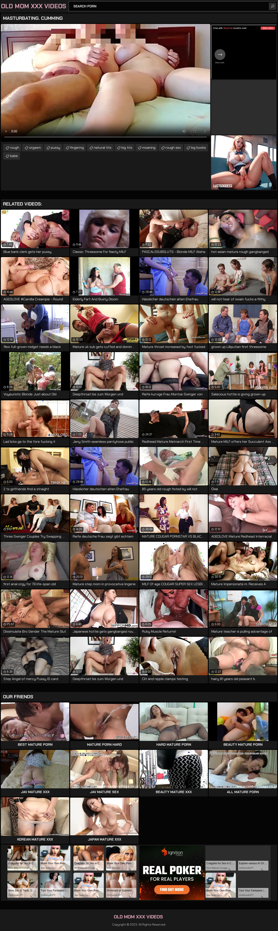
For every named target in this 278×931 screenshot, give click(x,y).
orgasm (35, 147)
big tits (126, 147)
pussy (55, 147)
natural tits (102, 147)
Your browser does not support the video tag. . (105, 83)
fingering (77, 147)
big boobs (198, 147)
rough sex (173, 147)
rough (14, 147)
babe (14, 156)
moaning (149, 147)
